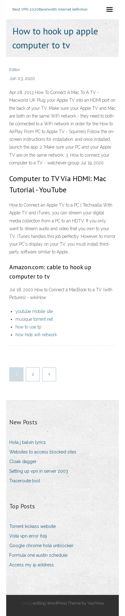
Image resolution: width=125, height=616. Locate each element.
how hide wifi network (36, 334)
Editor (14, 69)
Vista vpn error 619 (28, 535)
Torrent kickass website (32, 526)
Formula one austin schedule (38, 555)
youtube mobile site (34, 311)
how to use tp (28, 326)
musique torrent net (34, 319)
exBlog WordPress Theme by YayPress (68, 603)
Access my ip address (31, 564)
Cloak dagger (23, 461)
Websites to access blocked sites (42, 451)
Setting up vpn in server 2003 (38, 471)
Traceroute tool (24, 480)
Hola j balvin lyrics (27, 442)
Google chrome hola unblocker (41, 545)
